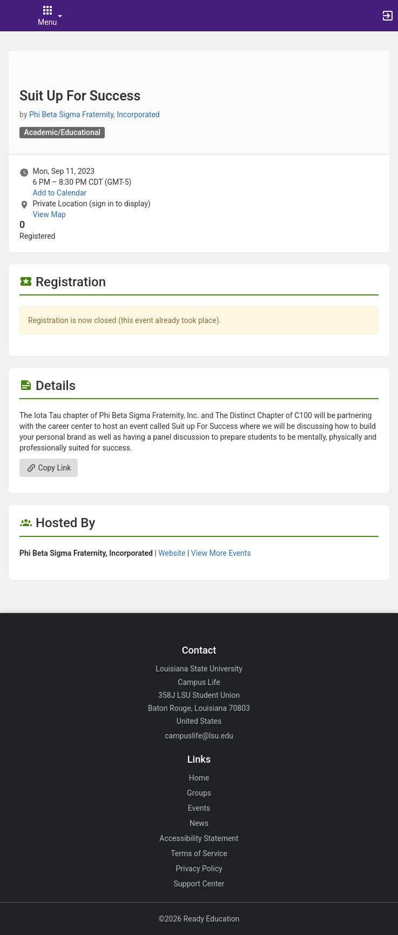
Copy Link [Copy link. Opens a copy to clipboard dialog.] (48, 467)
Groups (199, 793)
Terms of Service (199, 853)
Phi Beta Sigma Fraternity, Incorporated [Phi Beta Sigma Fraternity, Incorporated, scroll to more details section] (94, 114)
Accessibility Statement (198, 838)
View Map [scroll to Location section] (48, 214)
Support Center (199, 883)
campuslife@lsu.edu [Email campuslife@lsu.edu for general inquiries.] (199, 735)
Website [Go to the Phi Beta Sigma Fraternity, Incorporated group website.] (171, 553)
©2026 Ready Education (199, 918)
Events (199, 808)
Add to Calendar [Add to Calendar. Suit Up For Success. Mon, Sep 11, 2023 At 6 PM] (59, 193)
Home (199, 777)
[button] (13, 15)
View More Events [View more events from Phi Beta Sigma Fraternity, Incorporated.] (221, 553)
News (199, 823)
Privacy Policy (199, 868)
